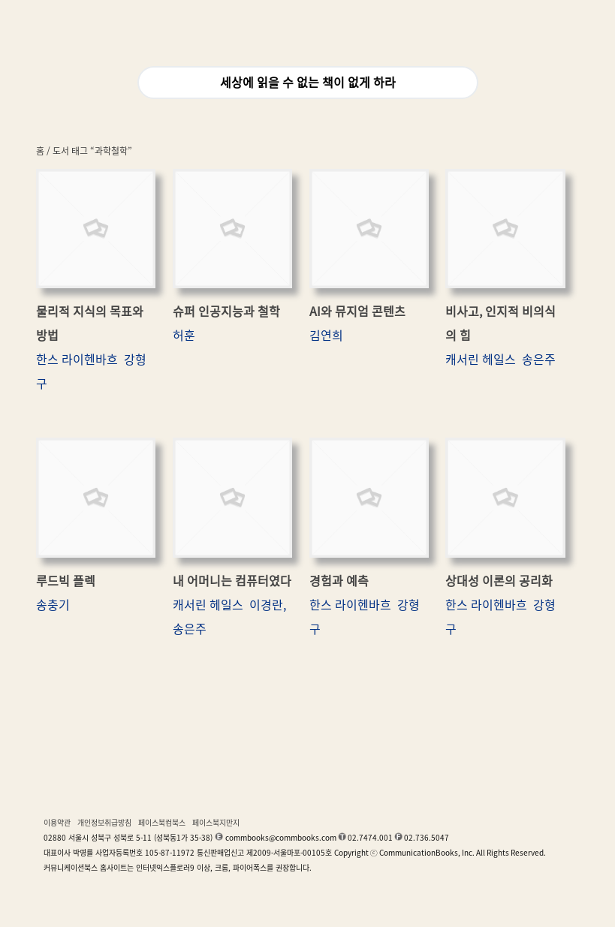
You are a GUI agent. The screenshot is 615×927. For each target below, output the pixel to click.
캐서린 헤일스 (480, 360)
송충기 (53, 605)
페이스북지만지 (216, 822)
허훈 (184, 336)
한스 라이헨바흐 (77, 360)
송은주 (539, 360)
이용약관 (57, 822)
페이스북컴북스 (161, 822)
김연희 (326, 336)
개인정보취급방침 (104, 822)
